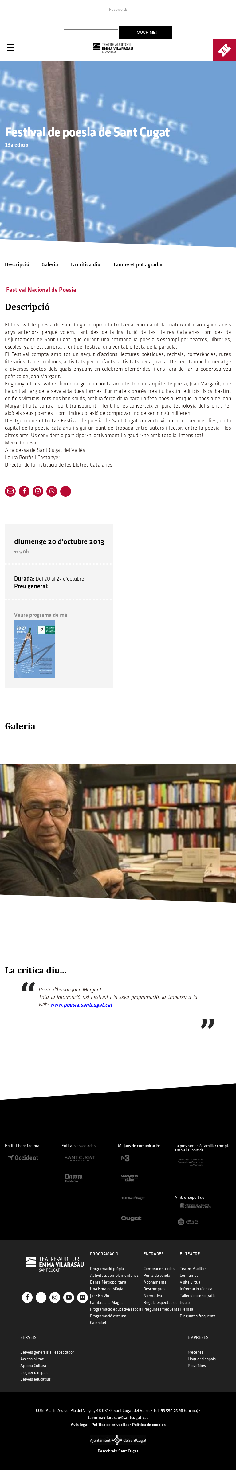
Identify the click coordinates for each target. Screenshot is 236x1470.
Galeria (49, 264)
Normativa (153, 1296)
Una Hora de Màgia (106, 1289)
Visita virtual (190, 1282)
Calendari (98, 1323)
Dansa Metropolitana (108, 1282)
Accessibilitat (32, 1359)
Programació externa (108, 1316)
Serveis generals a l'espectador (47, 1352)
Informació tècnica (196, 1289)
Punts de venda (157, 1275)
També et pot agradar (138, 264)
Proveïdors (197, 1366)
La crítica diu (85, 264)
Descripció (17, 264)
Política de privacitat (110, 1425)
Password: (118, 9)
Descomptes (154, 1289)
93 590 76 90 (172, 1411)
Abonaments (155, 1282)
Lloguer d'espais (34, 1372)
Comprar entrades (159, 1269)
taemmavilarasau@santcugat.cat (118, 1418)
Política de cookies (149, 1425)
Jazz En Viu (99, 1296)
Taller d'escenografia (198, 1296)
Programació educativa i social (116, 1309)
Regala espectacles (160, 1302)
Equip (185, 1302)
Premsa (186, 1309)
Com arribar (190, 1275)
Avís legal (79, 1425)
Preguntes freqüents (161, 1309)
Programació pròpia (107, 1269)
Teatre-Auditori (193, 1269)
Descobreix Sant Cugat (118, 1451)
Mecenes (195, 1352)
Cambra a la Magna (107, 1302)
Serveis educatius (35, 1379)
